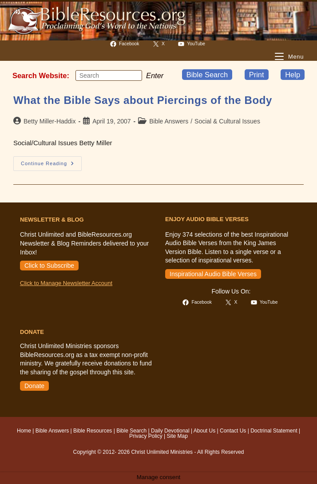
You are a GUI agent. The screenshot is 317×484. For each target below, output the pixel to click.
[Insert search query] (108, 75)
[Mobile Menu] (289, 56)
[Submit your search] (133, 75)
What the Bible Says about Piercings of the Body (142, 100)
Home (24, 431)
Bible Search (207, 75)
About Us (204, 431)
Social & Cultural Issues (227, 121)
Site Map (177, 436)
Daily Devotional (170, 431)
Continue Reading (51, 165)
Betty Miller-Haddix (49, 121)
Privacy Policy (145, 436)
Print (256, 75)
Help (292, 75)
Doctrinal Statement (273, 431)
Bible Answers (168, 121)
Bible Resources (92, 431)
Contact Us (233, 431)
